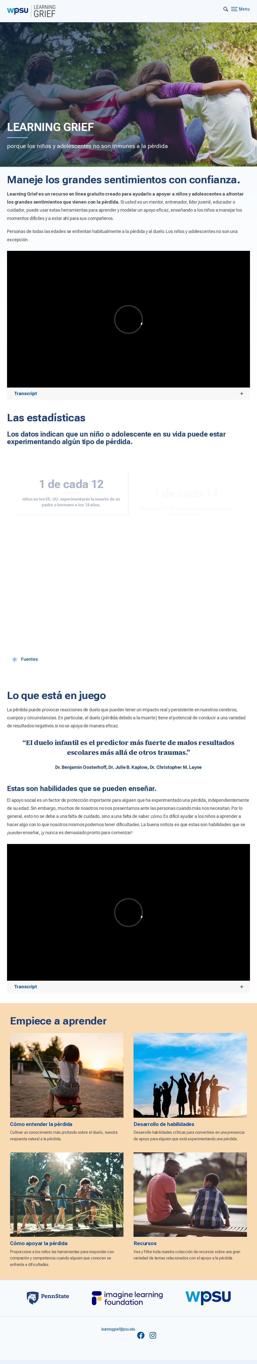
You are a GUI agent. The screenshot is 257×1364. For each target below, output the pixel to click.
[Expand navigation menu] (226, 9)
